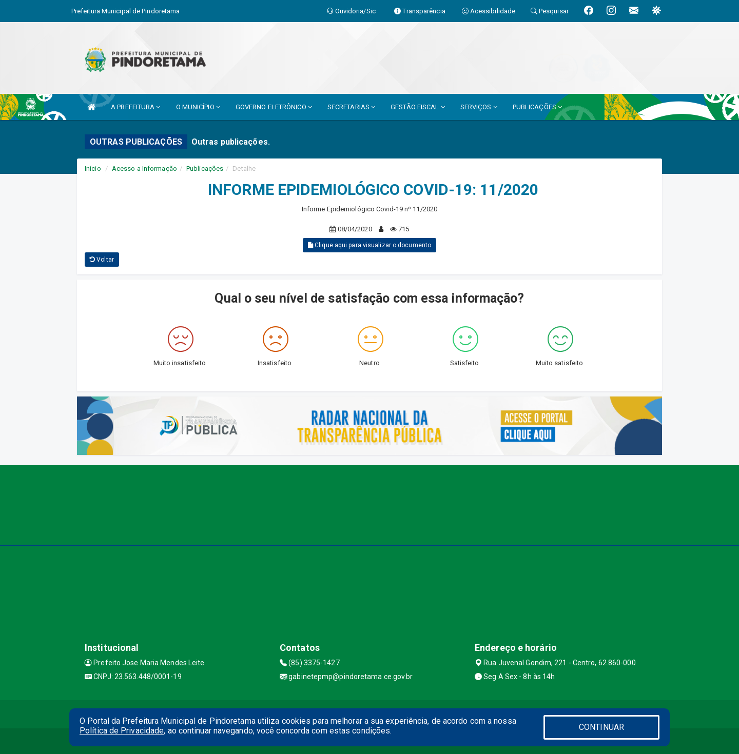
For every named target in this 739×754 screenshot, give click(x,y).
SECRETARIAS (351, 107)
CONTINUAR (601, 727)
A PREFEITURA (135, 107)
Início (93, 168)
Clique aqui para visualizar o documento (369, 245)
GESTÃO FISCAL (418, 107)
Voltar (102, 259)
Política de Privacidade (122, 731)
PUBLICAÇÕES (537, 107)
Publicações (204, 168)
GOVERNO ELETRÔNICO (274, 107)
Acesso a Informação (144, 168)
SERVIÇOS (478, 107)
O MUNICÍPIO (198, 107)
